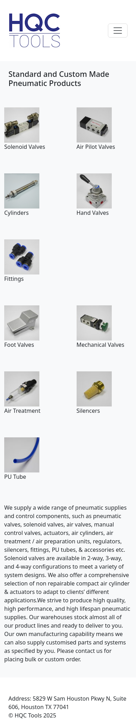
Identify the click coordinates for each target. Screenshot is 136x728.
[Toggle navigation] (118, 31)
